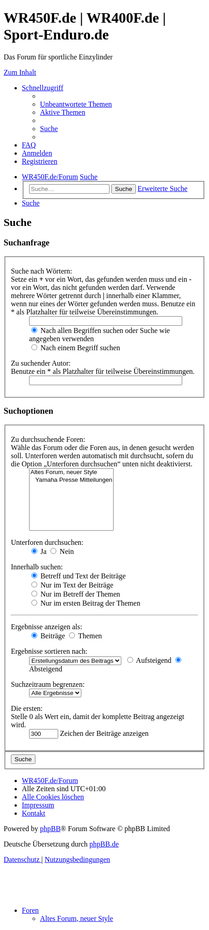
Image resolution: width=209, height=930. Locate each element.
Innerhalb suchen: (37, 567)
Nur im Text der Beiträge (72, 585)
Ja (38, 551)
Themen (85, 636)
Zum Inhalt (20, 72)
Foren (30, 910)
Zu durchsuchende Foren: (48, 439)
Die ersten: (27, 708)
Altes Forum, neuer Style (71, 472)
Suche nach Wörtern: (41, 271)
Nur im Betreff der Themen (75, 594)
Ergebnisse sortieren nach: (49, 651)
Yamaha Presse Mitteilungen (71, 480)
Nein (62, 551)
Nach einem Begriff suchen (75, 348)
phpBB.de (104, 844)
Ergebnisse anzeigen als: (46, 627)
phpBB (50, 828)
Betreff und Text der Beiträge (78, 576)
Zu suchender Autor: (41, 363)
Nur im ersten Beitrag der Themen (85, 603)
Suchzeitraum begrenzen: (48, 684)
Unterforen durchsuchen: (47, 542)
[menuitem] (76, 104)
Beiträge (48, 636)
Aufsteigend (149, 660)
